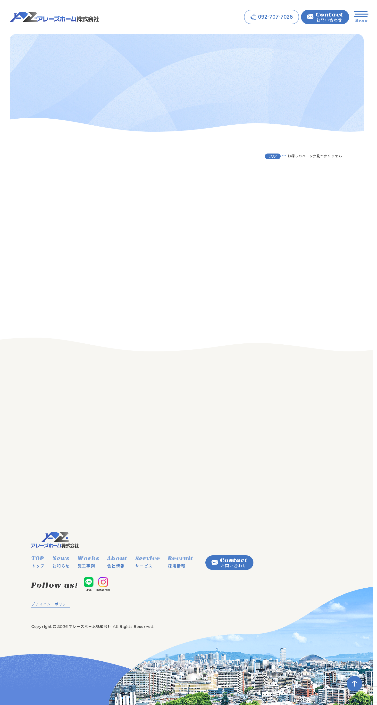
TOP (273, 156)
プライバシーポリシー (50, 604)
